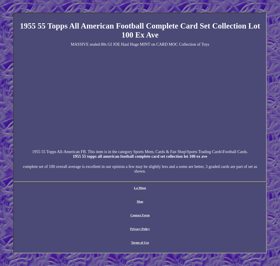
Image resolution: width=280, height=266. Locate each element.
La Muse (140, 187)
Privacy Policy (140, 228)
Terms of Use (140, 242)
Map (140, 201)
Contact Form (140, 215)
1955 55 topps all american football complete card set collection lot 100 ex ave (140, 156)
